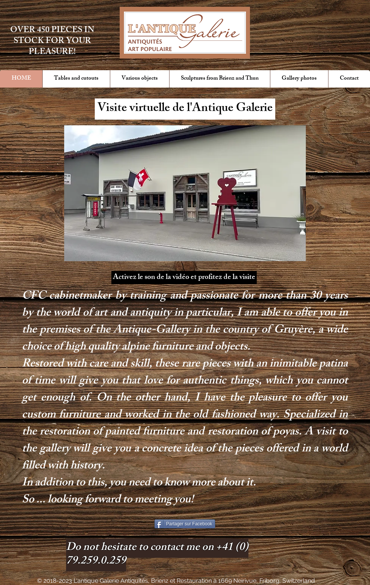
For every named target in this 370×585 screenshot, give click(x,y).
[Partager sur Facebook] (184, 523)
